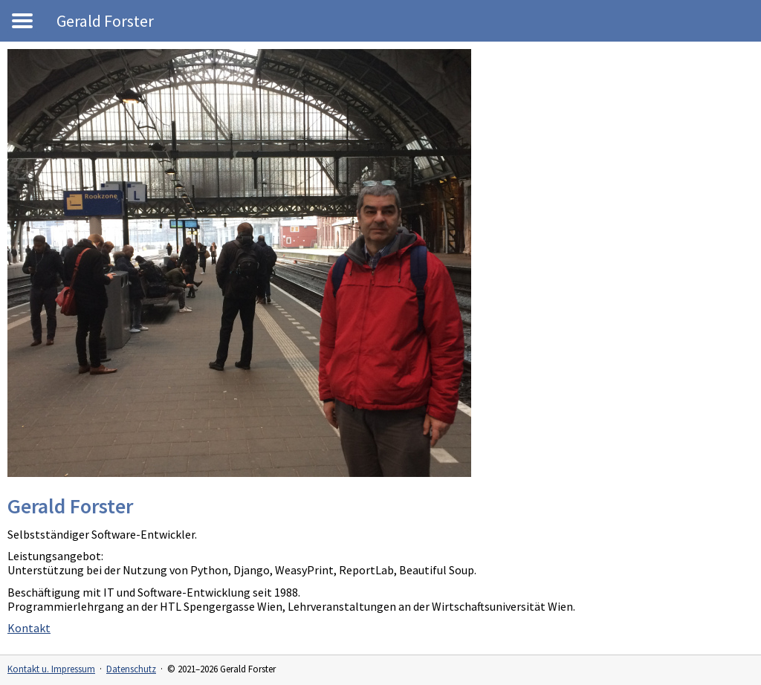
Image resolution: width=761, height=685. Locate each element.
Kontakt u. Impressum (51, 669)
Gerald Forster (105, 20)
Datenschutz (131, 669)
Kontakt (29, 627)
